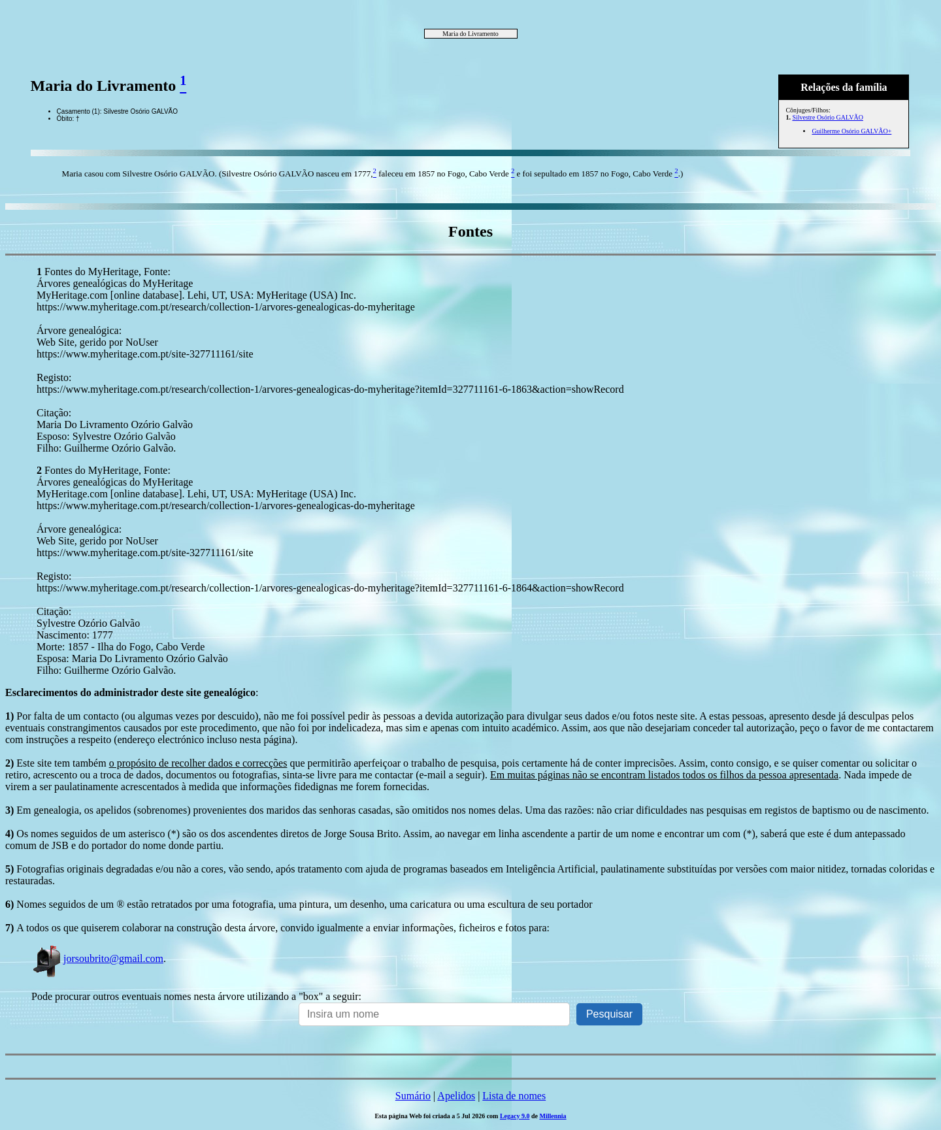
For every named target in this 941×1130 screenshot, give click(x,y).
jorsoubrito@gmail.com (97, 958)
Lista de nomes (514, 1095)
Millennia (552, 1116)
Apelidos (456, 1095)
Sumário (413, 1095)
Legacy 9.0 (515, 1116)
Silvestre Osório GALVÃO (827, 117)
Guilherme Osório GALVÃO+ (851, 131)
